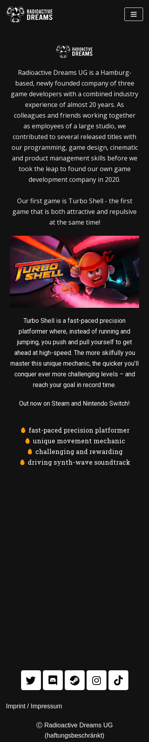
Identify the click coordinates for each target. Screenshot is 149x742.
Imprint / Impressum (34, 706)
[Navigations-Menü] (133, 14)
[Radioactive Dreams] (30, 14)
